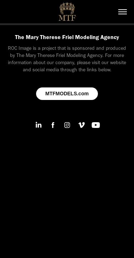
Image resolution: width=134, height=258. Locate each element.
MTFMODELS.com (67, 93)
